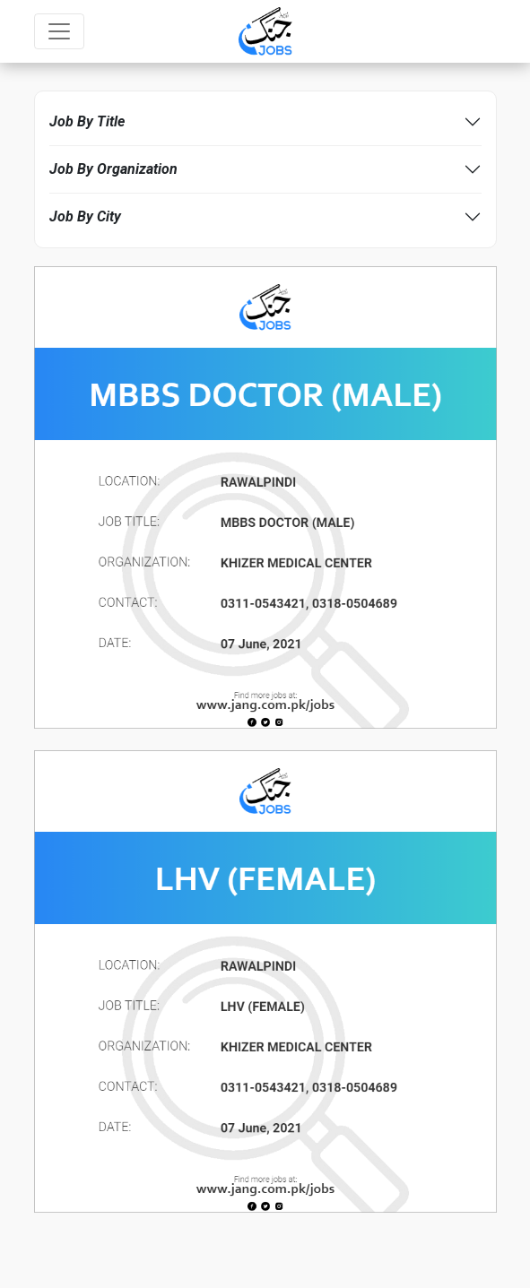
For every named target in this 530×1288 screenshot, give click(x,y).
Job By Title (87, 121)
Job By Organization (113, 168)
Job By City (85, 216)
